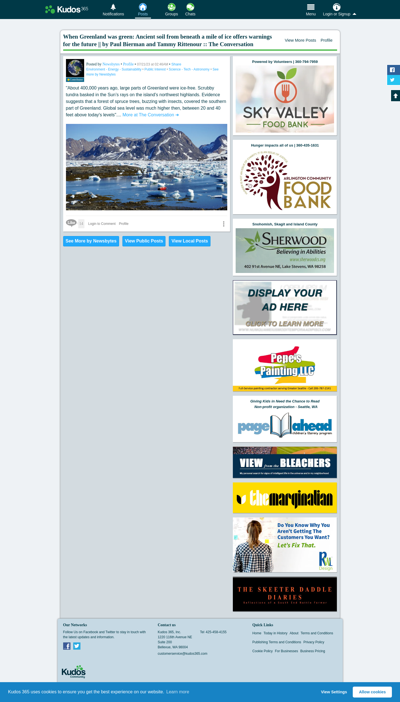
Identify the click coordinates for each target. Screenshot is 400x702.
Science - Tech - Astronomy (189, 69)
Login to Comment (102, 224)
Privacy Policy (313, 642)
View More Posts (300, 40)
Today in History (275, 633)
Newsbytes (112, 64)
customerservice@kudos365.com (182, 654)
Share (176, 64)
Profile (327, 40)
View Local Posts (189, 241)
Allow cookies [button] (372, 692)
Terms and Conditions (317, 633)
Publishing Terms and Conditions (276, 642)
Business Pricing (312, 651)
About (294, 633)
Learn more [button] (177, 691)
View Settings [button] (334, 692)
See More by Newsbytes (91, 241)
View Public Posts (144, 241)
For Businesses (286, 651)
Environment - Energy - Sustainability (114, 69)
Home (256, 633)
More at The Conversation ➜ (150, 114)
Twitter (77, 645)
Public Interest (156, 69)
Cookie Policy (262, 651)
